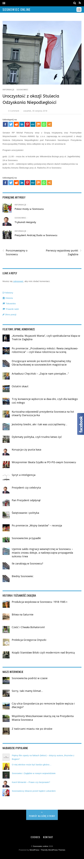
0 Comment (13, 110)
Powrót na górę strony (42, 815)
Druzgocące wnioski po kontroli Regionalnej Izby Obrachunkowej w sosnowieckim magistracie (41, 362)
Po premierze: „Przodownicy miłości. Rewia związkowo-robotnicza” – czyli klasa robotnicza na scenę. (45, 350)
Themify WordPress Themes (53, 850)
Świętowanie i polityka (25, 512)
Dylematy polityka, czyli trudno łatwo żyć (37, 437)
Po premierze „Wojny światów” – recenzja (37, 525)
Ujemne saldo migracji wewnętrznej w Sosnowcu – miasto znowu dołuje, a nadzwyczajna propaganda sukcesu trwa (42, 552)
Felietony (8, 292)
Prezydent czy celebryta (26, 487)
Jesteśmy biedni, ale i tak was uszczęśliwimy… (39, 424)
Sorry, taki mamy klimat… (27, 690)
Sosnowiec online (40, 846)
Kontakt (48, 837)
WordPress (34, 850)
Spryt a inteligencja (23, 475)
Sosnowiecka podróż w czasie (30, 678)
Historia (8, 298)
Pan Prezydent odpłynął (26, 500)
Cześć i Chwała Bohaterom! (28, 627)
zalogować (18, 281)
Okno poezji (9, 314)
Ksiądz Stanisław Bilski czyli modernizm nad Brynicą (43, 652)
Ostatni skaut (20, 386)
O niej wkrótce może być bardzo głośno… (31, 764)
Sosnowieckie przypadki (26, 538)
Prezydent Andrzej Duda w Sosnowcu (36, 235)
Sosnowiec (22, 89)
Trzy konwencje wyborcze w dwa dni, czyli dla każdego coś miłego (45, 400)
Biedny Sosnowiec (22, 576)
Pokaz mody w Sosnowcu (29, 208)
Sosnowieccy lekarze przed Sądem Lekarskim (34, 791)
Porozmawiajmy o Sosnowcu (15, 252)
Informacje (8, 89)
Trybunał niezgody (25, 222)
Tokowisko (9, 303)
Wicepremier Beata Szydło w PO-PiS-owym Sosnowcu (44, 462)
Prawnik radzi (11, 309)
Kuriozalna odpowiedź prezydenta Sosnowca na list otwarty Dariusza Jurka (43, 413)
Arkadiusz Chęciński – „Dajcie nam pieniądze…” (40, 373)
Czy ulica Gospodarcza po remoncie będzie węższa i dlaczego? (43, 705)
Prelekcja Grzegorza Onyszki (29, 640)
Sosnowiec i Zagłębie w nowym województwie (34, 773)
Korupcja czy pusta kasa (26, 449)
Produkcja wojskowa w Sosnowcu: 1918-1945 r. (40, 601)
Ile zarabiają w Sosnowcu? (27, 563)
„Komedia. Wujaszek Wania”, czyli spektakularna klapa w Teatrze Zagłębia (46, 337)
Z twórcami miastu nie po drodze (32, 728)
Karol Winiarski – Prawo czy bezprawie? (31, 782)
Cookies (35, 837)
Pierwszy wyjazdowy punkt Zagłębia (63, 252)
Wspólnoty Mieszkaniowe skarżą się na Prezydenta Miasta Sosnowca (43, 717)
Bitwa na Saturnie (22, 614)
